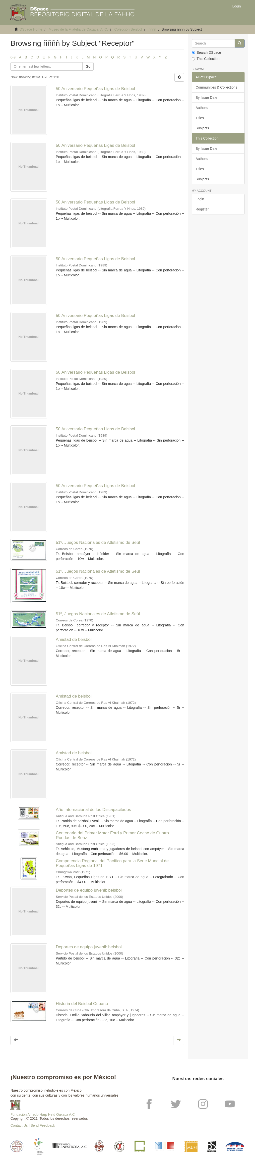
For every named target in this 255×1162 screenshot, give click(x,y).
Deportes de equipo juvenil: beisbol (89, 890)
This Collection (206, 59)
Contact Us (19, 1125)
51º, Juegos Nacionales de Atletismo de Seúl (98, 542)
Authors (202, 108)
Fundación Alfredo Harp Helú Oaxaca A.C (42, 1114)
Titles (200, 118)
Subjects (202, 128)
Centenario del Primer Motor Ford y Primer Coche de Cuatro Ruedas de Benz (112, 835)
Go (88, 66)
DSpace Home (31, 29)
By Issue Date (206, 98)
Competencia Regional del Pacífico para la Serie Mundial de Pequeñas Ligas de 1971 (112, 863)
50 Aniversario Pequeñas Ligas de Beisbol (95, 88)
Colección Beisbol (128, 29)
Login (200, 199)
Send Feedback (43, 1125)
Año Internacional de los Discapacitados (93, 809)
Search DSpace (206, 52)
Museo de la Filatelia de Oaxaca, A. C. (78, 29)
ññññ (152, 29)
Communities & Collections (216, 87)
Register (202, 209)
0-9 (12, 57)
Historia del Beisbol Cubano (82, 1003)
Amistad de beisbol (74, 639)
